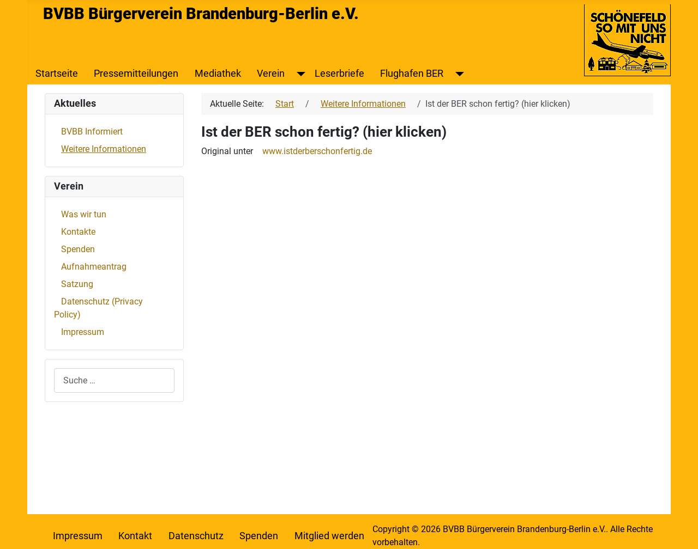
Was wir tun (83, 214)
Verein (271, 73)
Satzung (77, 284)
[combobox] (114, 380)
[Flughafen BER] (457, 73)
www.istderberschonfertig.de (317, 151)
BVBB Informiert (92, 131)
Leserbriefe (339, 73)
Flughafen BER (411, 73)
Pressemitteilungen (136, 73)
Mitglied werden (329, 535)
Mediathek (218, 73)
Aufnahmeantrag (94, 266)
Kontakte (78, 232)
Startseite (56, 73)
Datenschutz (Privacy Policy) (98, 308)
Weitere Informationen (103, 149)
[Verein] (298, 73)
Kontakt (135, 535)
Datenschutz (196, 535)
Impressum (82, 332)
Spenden (78, 249)
